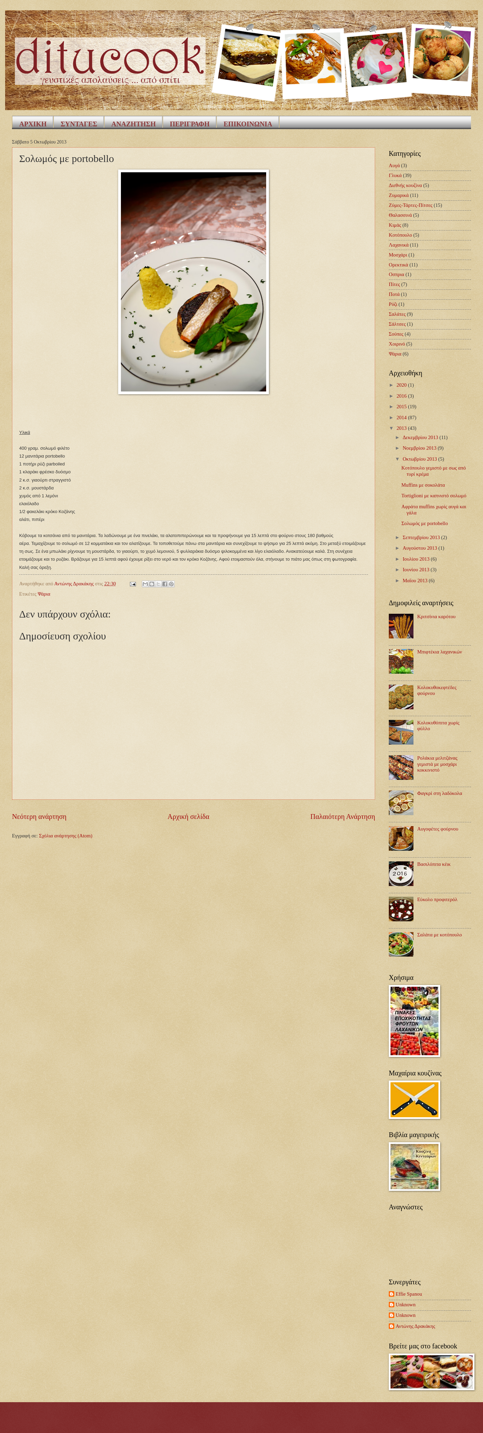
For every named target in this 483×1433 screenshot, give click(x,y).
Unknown (406, 1304)
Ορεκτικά (398, 264)
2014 (402, 417)
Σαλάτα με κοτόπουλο (439, 934)
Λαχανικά (399, 245)
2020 (402, 385)
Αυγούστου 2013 (420, 548)
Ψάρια (44, 594)
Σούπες (396, 334)
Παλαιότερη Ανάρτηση (342, 816)
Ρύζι (393, 304)
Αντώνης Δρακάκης (415, 1326)
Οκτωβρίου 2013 (420, 459)
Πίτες (394, 284)
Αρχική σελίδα (188, 816)
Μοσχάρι (398, 255)
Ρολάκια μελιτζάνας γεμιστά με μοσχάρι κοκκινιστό (437, 764)
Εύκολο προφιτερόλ (437, 899)
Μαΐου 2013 (415, 580)
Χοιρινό (397, 344)
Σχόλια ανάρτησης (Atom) (65, 835)
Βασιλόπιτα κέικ (434, 864)
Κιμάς (395, 225)
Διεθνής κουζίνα (405, 185)
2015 (402, 406)
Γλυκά (395, 175)
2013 (402, 428)
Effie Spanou (409, 1294)
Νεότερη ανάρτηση (39, 816)
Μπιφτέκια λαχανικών (439, 652)
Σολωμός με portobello (424, 523)
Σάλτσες (397, 324)
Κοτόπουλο (400, 235)
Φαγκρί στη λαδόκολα (439, 793)
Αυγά (394, 165)
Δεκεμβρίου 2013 (420, 437)
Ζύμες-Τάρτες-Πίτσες (410, 205)
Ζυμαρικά (399, 195)
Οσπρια (396, 274)
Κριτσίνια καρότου (436, 616)
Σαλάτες (397, 314)
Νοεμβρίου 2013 (419, 448)
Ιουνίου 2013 (416, 569)
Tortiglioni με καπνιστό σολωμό (433, 495)
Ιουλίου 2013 (416, 559)
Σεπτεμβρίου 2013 (421, 537)
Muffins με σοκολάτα (423, 485)
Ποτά (394, 294)
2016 (402, 396)
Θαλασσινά (400, 215)
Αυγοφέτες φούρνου (437, 829)
